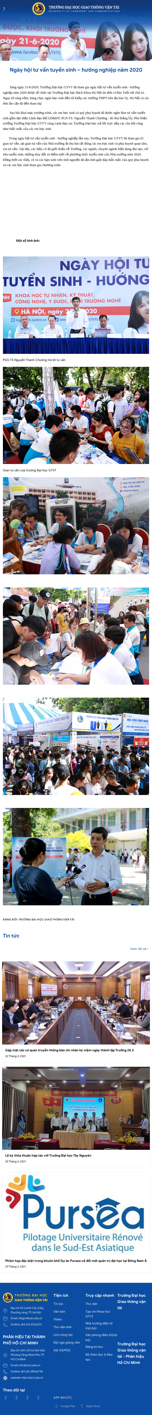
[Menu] (5, 8)
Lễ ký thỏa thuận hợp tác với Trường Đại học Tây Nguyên (48, 1155)
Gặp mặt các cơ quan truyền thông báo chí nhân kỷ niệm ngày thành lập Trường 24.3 (69, 1050)
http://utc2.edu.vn (32, 1377)
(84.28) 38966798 (32, 1371)
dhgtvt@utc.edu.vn (30, 1318)
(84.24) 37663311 (31, 1324)
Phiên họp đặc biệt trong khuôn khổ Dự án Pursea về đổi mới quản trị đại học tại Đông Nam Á (76, 1261)
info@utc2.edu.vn (29, 1365)
